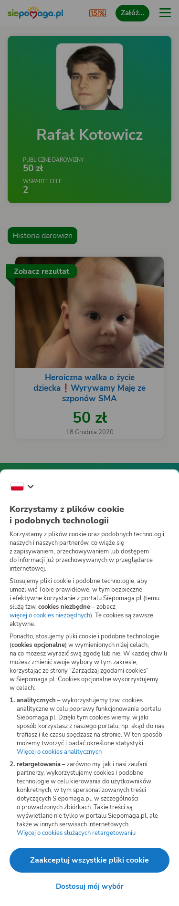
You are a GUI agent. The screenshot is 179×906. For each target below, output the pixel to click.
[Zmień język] (22, 486)
